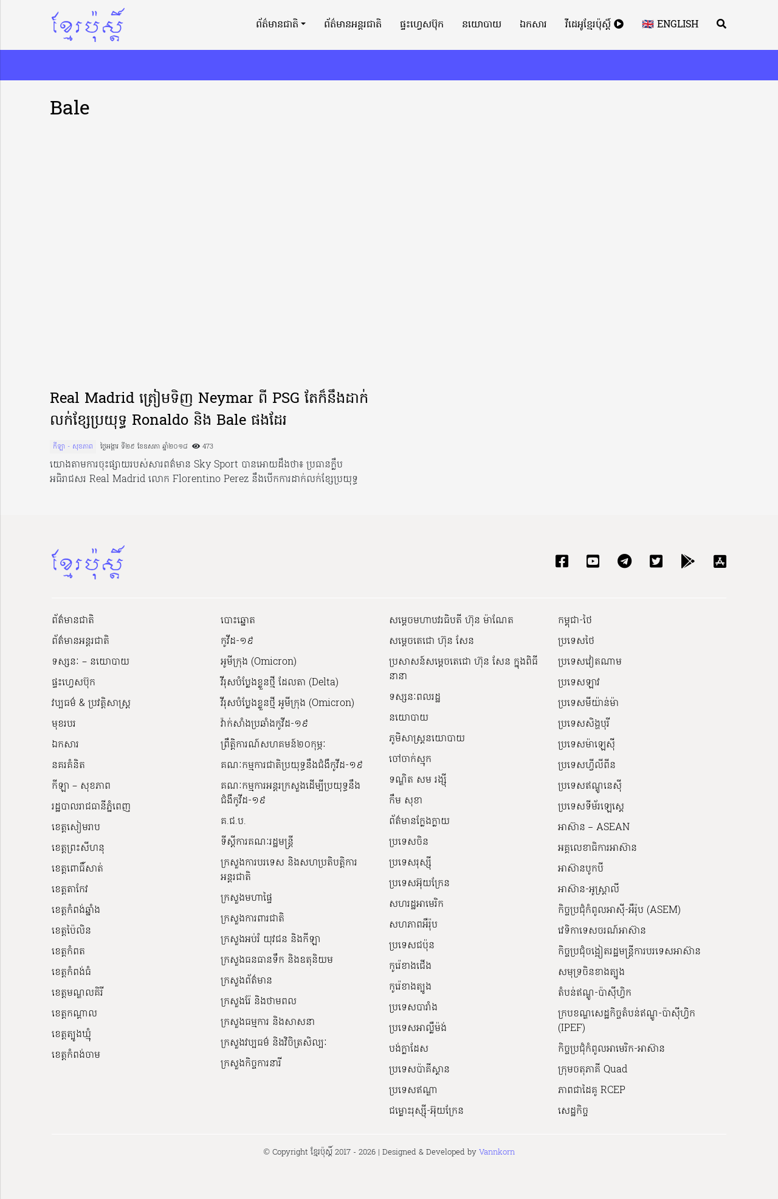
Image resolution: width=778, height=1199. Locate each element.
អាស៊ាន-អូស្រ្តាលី (588, 890)
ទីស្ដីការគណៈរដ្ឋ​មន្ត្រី (257, 842)
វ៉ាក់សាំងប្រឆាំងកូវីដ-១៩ (264, 724)
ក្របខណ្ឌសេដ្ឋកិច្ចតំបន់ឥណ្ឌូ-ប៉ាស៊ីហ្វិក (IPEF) (626, 1021)
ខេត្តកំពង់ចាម (76, 1055)
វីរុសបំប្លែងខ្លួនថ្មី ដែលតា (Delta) (280, 683)
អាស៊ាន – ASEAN (594, 827)
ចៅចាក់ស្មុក (410, 759)
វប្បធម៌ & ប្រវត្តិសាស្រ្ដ (91, 703)
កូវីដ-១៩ (237, 641)
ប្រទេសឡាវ (579, 683)
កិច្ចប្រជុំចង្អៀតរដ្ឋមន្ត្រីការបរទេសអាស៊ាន (629, 952)
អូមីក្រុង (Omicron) (259, 662)
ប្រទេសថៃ (576, 641)
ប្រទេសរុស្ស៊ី (410, 863)
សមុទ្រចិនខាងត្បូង (591, 972)
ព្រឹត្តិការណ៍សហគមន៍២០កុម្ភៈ (273, 745)
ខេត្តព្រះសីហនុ (78, 848)
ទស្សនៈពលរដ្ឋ (415, 697)
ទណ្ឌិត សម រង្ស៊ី (418, 780)
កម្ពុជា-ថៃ (575, 620)
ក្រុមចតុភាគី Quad (592, 1070)
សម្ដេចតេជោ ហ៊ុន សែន (431, 641)
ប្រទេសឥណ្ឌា (413, 1090)
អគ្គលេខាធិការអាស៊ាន (597, 848)
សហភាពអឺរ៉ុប (413, 925)
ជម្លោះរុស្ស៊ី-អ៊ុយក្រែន (426, 1111)
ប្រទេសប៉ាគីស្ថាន (419, 1070)
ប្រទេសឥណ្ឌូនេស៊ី (590, 786)
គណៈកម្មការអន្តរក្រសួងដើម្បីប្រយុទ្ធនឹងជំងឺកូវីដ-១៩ (290, 793)
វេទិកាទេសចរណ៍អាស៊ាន (602, 931)
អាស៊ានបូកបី (581, 869)
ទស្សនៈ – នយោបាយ (90, 662)
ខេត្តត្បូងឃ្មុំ (71, 1034)
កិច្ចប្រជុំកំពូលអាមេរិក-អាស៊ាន (611, 1049)
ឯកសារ (533, 25)
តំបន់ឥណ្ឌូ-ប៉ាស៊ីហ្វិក (595, 993)
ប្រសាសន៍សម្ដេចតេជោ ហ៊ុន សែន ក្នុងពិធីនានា (463, 669)
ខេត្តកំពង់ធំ (71, 972)
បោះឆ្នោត (238, 620)
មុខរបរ (64, 724)
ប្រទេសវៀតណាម (590, 662)
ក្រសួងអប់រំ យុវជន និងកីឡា (270, 939)
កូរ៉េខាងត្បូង (410, 987)
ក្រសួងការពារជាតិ (252, 919)
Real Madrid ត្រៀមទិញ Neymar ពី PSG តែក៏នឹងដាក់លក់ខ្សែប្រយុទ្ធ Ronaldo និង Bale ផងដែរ (209, 410)
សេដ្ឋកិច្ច (573, 1111)
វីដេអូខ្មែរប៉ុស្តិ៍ (594, 25)
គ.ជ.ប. (233, 821)
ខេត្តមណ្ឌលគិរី (77, 993)
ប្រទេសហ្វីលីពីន (587, 765)
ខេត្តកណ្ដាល (74, 1014)
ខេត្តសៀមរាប (76, 827)
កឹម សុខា (405, 801)
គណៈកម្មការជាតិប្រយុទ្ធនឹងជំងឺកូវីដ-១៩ (292, 765)
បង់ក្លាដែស (409, 1049)
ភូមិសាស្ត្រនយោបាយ (427, 739)
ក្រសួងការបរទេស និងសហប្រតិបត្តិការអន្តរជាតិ (289, 870)
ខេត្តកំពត (68, 952)
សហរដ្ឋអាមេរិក (416, 904)
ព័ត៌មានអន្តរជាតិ (353, 25)
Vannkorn (497, 1152)
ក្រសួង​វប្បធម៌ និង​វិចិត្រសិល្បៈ (274, 1043)
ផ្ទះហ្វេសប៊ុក (422, 25)
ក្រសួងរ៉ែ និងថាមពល (259, 1002)
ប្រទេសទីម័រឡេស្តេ (591, 807)
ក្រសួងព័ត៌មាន (246, 981)
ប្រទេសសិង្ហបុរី (584, 724)
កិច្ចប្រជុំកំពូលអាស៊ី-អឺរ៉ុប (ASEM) (619, 910)
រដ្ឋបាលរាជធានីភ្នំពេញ (91, 807)
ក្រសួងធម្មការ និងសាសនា (268, 1022)
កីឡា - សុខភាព (73, 447)
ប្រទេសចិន (409, 842)
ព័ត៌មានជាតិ (277, 25)
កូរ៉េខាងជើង (410, 966)
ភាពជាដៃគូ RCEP (591, 1090)
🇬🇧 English (670, 25)
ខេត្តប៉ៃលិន (71, 931)
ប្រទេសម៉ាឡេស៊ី (586, 745)
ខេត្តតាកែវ (70, 890)
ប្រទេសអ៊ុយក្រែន (419, 883)
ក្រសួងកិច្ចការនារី (251, 1064)
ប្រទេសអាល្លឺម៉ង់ (418, 1028)
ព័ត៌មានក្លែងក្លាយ (419, 821)
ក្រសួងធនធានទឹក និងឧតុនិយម (277, 960)
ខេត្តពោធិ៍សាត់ (77, 869)
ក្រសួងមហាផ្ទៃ (246, 898)
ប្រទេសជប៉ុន (412, 946)
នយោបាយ (481, 25)
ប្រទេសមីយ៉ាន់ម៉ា (588, 703)
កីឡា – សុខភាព (81, 786)
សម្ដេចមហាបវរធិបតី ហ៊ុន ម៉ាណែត (451, 620)
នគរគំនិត (68, 765)
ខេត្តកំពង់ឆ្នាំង (76, 910)
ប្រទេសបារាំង (413, 1008)
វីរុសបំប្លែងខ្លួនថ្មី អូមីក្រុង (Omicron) (287, 703)
